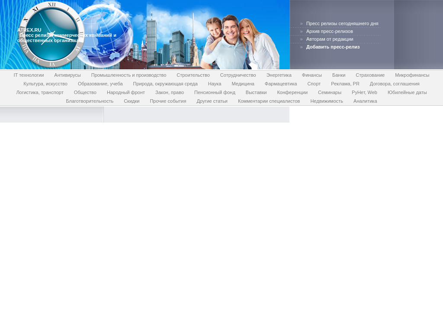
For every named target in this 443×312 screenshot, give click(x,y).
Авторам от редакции (329, 39)
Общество (85, 92)
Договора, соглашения (395, 83)
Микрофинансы (412, 75)
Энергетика (279, 75)
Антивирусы (67, 75)
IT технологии (29, 75)
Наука (215, 83)
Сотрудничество (238, 75)
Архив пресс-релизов (329, 31)
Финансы (312, 75)
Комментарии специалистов (269, 101)
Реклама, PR (345, 83)
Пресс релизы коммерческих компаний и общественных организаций (66, 37)
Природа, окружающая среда (165, 83)
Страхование (370, 75)
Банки (338, 75)
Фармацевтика (281, 83)
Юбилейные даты (407, 92)
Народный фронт (126, 92)
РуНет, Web (364, 92)
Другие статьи (211, 101)
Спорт (314, 83)
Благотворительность (89, 101)
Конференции (292, 92)
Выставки (256, 92)
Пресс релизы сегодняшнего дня (342, 23)
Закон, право (169, 92)
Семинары (329, 92)
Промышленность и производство (129, 75)
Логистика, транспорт (39, 92)
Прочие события (168, 101)
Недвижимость (326, 101)
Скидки (131, 101)
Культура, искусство (45, 83)
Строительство (193, 75)
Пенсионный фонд (214, 92)
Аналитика (365, 101)
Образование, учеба (100, 83)
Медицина (242, 83)
